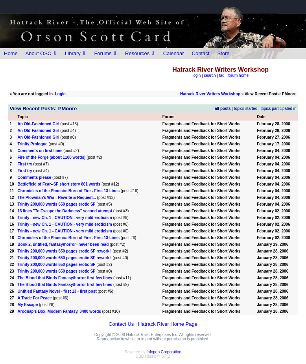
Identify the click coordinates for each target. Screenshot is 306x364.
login (196, 75)
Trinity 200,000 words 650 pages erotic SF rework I (65, 251)
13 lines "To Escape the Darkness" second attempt (65, 211)
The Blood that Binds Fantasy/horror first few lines (65, 278)
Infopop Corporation (164, 352)
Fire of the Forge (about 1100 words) (52, 157)
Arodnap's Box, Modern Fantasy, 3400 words (59, 311)
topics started (245, 108)
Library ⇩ (75, 53)
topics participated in (278, 108)
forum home (238, 75)
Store (223, 53)
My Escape (28, 305)
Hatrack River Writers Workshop (210, 94)
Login (60, 94)
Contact (201, 53)
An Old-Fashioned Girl (38, 124)
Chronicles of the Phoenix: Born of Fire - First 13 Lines (69, 191)
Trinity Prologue (33, 144)
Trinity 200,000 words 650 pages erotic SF (57, 204)
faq (222, 75)
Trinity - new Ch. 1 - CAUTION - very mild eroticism (65, 217)
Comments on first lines (40, 151)
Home (11, 53)
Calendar (173, 53)
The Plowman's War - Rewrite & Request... (57, 197)
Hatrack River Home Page (167, 324)
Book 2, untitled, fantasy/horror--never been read (63, 244)
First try (25, 164)
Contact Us (121, 324)
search (210, 75)
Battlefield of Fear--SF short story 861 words (59, 184)
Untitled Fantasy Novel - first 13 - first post (57, 291)
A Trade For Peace (35, 298)
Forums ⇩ (105, 53)
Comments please (35, 177)
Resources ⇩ (140, 53)
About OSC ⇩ (41, 53)
